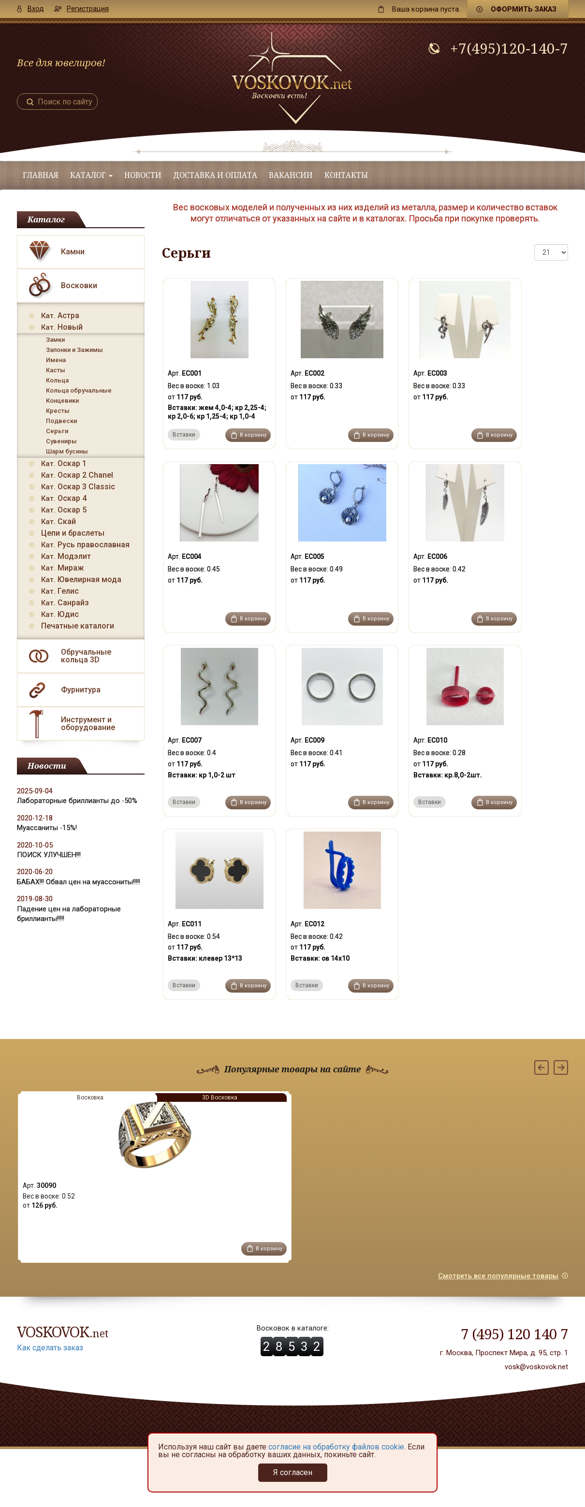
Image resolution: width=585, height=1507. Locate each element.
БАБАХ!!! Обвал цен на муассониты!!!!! (78, 882)
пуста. (426, 9)
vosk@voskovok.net (536, 1366)
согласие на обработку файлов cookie (336, 1446)
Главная (40, 175)
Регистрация (88, 9)
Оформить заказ (523, 9)
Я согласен (292, 1472)
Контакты (346, 175)
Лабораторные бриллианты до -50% (77, 800)
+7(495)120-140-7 (509, 48)
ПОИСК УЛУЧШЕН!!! (49, 854)
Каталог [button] (91, 175)
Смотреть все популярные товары (498, 1276)
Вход (36, 9)
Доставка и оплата (215, 175)
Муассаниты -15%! (47, 827)
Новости (142, 175)
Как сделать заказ (50, 1347)
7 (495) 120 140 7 (514, 1334)
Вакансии (291, 175)
